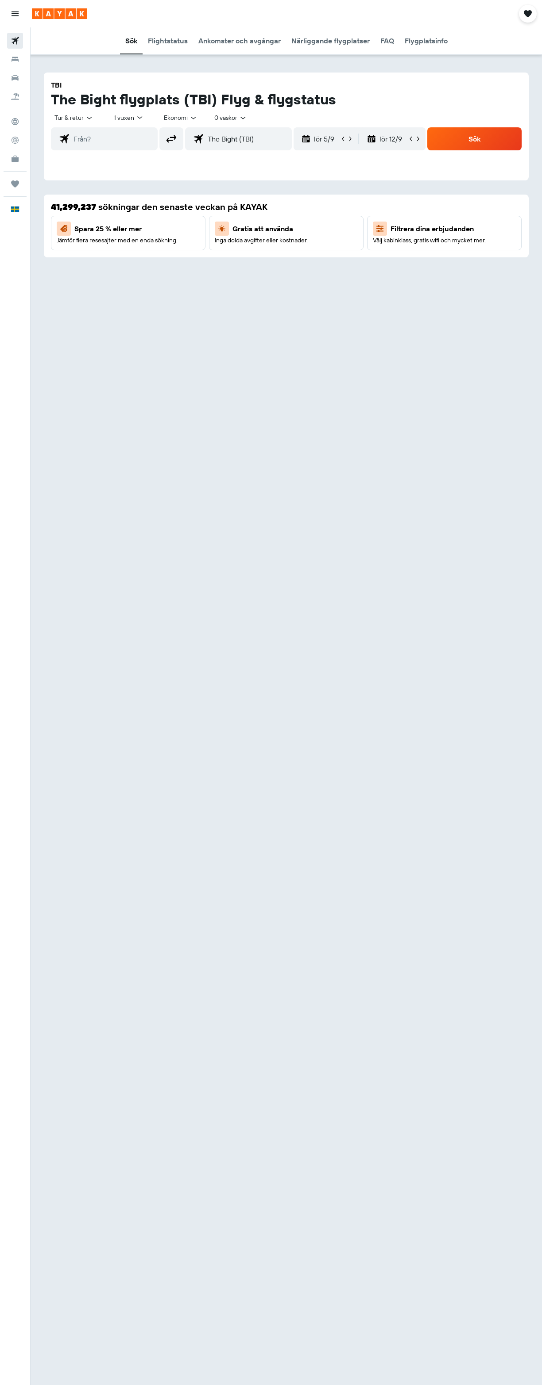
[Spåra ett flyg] (15, 140)
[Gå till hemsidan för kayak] (59, 13)
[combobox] (180, 117)
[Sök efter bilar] (15, 78)
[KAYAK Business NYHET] (15, 159)
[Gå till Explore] (15, 121)
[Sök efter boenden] (15, 59)
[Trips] (15, 184)
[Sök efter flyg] (15, 41)
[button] (15, 13)
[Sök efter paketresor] (15, 96)
